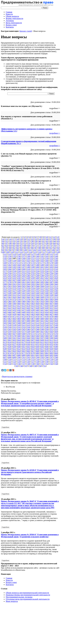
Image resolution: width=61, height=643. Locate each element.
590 (9, 338)
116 (39, 252)
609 (42, 340)
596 (37, 338)
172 (18, 263)
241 (4, 276)
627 (14, 344)
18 (18, 239)
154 (46, 259)
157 (4, 261)
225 (42, 271)
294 (28, 284)
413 (23, 306)
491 (51, 319)
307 (32, 286)
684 (56, 353)
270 (28, 280)
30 (3, 241)
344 (37, 293)
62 (3, 246)
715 (32, 360)
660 (56, 349)
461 (23, 314)
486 (28, 319)
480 (56, 317)
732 (56, 362)
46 (3, 243)
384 (56, 299)
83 (21, 248)
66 (18, 246)
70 (32, 246)
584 (37, 336)
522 (28, 325)
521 (23, 325)
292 (18, 284)
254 (9, 278)
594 (28, 338)
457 (4, 314)
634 (46, 344)
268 (18, 280)
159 (14, 261)
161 (23, 261)
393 (42, 301)
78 (3, 248)
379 (32, 299)
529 (4, 327)
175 (32, 263)
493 (4, 321)
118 (48, 252)
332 (37, 291)
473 (23, 317)
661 (4, 351)
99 (21, 250)
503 (51, 321)
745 (16, 366)
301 (5, 286)
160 (18, 261)
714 (28, 360)
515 (51, 323)
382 (46, 299)
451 (32, 312)
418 (46, 306)
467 (51, 314)
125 (23, 254)
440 (37, 310)
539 (51, 327)
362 (9, 297)
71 (36, 246)
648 (56, 347)
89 (43, 248)
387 (14, 301)
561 (42, 332)
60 (54, 243)
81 (14, 248)
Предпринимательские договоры (19, 597)
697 (4, 357)
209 (23, 269)
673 (4, 353)
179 (51, 263)
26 (47, 239)
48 (10, 243)
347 (51, 293)
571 (32, 334)
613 (4, 342)
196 (18, 267)
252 (56, 276)
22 (32, 239)
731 (51, 362)
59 (51, 243)
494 (9, 321)
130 (46, 254)
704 (37, 357)
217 (4, 271)
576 (56, 334)
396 (56, 301)
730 (46, 362)
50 (18, 243)
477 (42, 317)
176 (37, 263)
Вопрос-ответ (11, 25)
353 (23, 295)
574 (46, 334)
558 (28, 332)
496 (18, 321)
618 (28, 342)
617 (23, 342)
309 (42, 286)
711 (14, 360)
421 (4, 308)
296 (37, 284)
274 (46, 280)
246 (28, 276)
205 (5, 269)
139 (32, 256)
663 (14, 351)
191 (51, 265)
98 (17, 250)
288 (56, 282)
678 (28, 353)
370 (46, 297)
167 (51, 261)
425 (23, 308)
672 (56, 351)
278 (9, 282)
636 (56, 344)
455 (51, 312)
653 (23, 349)
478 (46, 317)
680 (37, 353)
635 (51, 344)
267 (14, 280)
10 (47, 237)
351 (14, 295)
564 (56, 332)
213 (42, 269)
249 (42, 276)
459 (14, 314)
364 (18, 297)
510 (28, 323)
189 (42, 265)
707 (51, 357)
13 (58, 237)
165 (42, 261)
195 (14, 267)
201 (42, 267)
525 (42, 325)
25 (43, 239)
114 (30, 252)
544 (18, 329)
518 (9, 325)
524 (37, 325)
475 (32, 317)
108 (3, 252)
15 (7, 239)
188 (37, 265)
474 (28, 317)
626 (9, 344)
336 (56, 291)
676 (18, 353)
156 (56, 259)
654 (28, 349)
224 (37, 271)
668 (37, 351)
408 (56, 304)
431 (51, 308)
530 (9, 327)
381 (42, 299)
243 (14, 276)
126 (28, 254)
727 (32, 362)
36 (25, 241)
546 (28, 329)
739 (32, 364)
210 (28, 269)
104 (43, 250)
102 (34, 250)
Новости (9, 14)
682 (46, 353)
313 (4, 289)
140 (37, 256)
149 (23, 259)
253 (4, 278)
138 (28, 256)
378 (28, 299)
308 (37, 286)
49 (14, 243)
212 (37, 269)
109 (7, 252)
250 (46, 276)
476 (37, 317)
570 (28, 334)
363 (14, 297)
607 (32, 340)
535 (32, 327)
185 (23, 265)
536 (37, 327)
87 (36, 248)
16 (10, 239)
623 (51, 342)
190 (46, 265)
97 (14, 250)
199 (32, 267)
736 (18, 364)
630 (28, 344)
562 (46, 332)
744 (56, 364)
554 (9, 332)
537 (42, 327)
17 (14, 239)
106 (53, 250)
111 (16, 252)
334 (46, 291)
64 (10, 246)
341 (23, 293)
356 (37, 295)
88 (40, 248)
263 (51, 278)
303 (14, 286)
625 (4, 344)
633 (42, 344)
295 (32, 284)
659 (51, 349)
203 (51, 267)
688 (18, 355)
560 (37, 332)
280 (18, 282)
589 (4, 338)
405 (42, 304)
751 (44, 366)
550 (46, 329)
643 (32, 347)
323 (51, 289)
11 (50, 237)
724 (18, 362)
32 (10, 241)
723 (14, 362)
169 (4, 263)
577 (4, 336)
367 (32, 297)
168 (56, 261)
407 (51, 304)
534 (28, 327)
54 (32, 243)
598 (46, 338)
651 (14, 349)
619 (32, 342)
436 (18, 310)
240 (56, 274)
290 (9, 284)
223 (32, 271)
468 (56, 314)
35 (21, 241)
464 (37, 314)
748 (30, 366)
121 (4, 254)
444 (56, 310)
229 (4, 274)
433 (4, 310)
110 (12, 252)
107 (57, 250)
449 (23, 312)
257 (23, 278)
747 (25, 366)
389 (23, 301)
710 (9, 360)
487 (32, 319)
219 (14, 271)
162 (28, 261)
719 (51, 360)
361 (4, 297)
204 (56, 267)
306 (28, 286)
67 (21, 246)
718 (46, 360)
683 (51, 353)
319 (32, 289)
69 (29, 246)
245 (23, 276)
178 (46, 263)
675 (14, 353)
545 (23, 329)
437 (23, 310)
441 (42, 310)
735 (14, 364)
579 (14, 336)
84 (25, 248)
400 (18, 304)
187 (32, 265)
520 (18, 325)
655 (32, 349)
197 (23, 267)
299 (51, 284)
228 (56, 271)
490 (46, 319)
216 (56, 269)
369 (42, 297)
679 (32, 353)
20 (25, 239)
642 (28, 347)
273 (42, 280)
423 (14, 308)
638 (9, 347)
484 (18, 319)
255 (14, 278)
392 (37, 301)
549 (42, 329)
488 (37, 319)
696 (56, 355)
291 (14, 284)
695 (51, 355)
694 (46, 355)
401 (23, 304)
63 (7, 246)
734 (9, 364)
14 (3, 239)
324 (56, 289)
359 (51, 295)
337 (4, 293)
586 (46, 336)
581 (23, 336)
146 (9, 259)
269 (23, 280)
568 (18, 334)
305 (23, 286)
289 (4, 284)
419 (51, 306)
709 (5, 360)
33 (14, 241)
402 (28, 304)
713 (23, 360)
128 (37, 254)
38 (32, 241)
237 (42, 274)
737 (23, 364)
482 (9, 319)
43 (51, 241)
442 (46, 310)
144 (56, 256)
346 (46, 293)
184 (18, 265)
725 (23, 362)
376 (18, 299)
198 (28, 267)
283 (32, 282)
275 (51, 280)
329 (23, 291)
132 (56, 254)
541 (4, 329)
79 (7, 248)
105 (48, 250)
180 (56, 263)
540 (56, 327)
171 (14, 263)
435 (14, 310)
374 (9, 299)
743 (51, 364)
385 (4, 301)
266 (9, 280)
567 (14, 334)
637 (4, 347)
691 (32, 355)
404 (37, 304)
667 (32, 351)
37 (29, 241)
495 (14, 321)
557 (23, 332)
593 (23, 338)
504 (56, 321)
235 (32, 274)
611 (51, 340)
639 (14, 347)
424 (18, 308)
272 (37, 280)
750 (39, 366)
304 (19, 286)
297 (42, 284)
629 (23, 344)
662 (9, 351)
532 (18, 327)
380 (37, 299)
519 (14, 325)
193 (4, 267)
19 (21, 239)
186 (28, 265)
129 (42, 254)
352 (18, 295)
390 (28, 301)
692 (37, 355)
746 (21, 366)
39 (36, 241)
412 (18, 306)
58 (47, 243)
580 (18, 336)
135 (14, 256)
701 (23, 357)
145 (4, 259)
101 (29, 250)
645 (42, 347)
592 (18, 338)
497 (23, 321)
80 (10, 248)
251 (51, 276)
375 (14, 299)
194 (9, 267)
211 (32, 269)
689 (23, 355)
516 (56, 323)
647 (51, 347)
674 (9, 353)
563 (51, 332)
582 (28, 336)
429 (42, 308)
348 (56, 293)
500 (37, 321)
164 (37, 261)
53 (29, 243)
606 (28, 340)
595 (32, 338)
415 (32, 306)
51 (21, 243)
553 (4, 332)
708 (56, 357)
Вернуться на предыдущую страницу (17, 376)
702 (28, 357)
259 (32, 278)
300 (56, 284)
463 (32, 314)
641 (23, 347)
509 (23, 323)
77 (58, 246)
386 (9, 301)
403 (32, 304)
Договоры (10, 21)
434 (9, 310)
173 (23, 263)
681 (42, 353)
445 (4, 312)
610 (46, 340)
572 (37, 334)
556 (18, 332)
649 (4, 349)
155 (51, 259)
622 (46, 342)
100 (25, 250)
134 (9, 256)
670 (46, 351)
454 (46, 312)
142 (46, 256)
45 (58, 241)
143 (51, 256)
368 (37, 297)
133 (4, 256)
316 (18, 289)
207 (14, 269)
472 (18, 317)
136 (18, 256)
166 (46, 261)
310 (46, 286)
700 (18, 357)
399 (14, 304)
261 (42, 278)
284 (37, 282)
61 (58, 243)
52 (25, 243)
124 (18, 254)
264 (56, 278)
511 (32, 323)
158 (9, 261)
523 (32, 325)
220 (18, 271)
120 (58, 252)
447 (14, 312)
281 (23, 282)
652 (18, 349)
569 (23, 334)
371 (51, 297)
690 (28, 355)
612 (56, 340)
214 (46, 269)
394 (46, 301)
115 (35, 252)
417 (42, 306)
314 (9, 289)
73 (43, 246)
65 (14, 246)
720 (56, 360)
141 (42, 256)
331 (32, 291)
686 (9, 355)
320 (37, 289)
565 (4, 334)
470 (9, 317)
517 (4, 325)
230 (9, 274)
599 (51, 338)
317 (23, 289)
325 (4, 291)
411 (14, 306)
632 (37, 344)
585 (42, 336)
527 (51, 325)
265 (4, 280)
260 (37, 278)
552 (56, 329)
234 (28, 274)
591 (14, 338)
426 (28, 308)
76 (54, 246)
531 (14, 327)
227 (51, 271)
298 (46, 284)
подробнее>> (54, 133)
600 (56, 338)
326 (9, 291)
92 (54, 248)
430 (46, 308)
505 (5, 323)
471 (14, 317)
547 (32, 329)
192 (56, 265)
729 (42, 362)
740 (37, 364)
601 (5, 340)
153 (42, 259)
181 (4, 265)
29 (58, 239)
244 (18, 276)
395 (51, 301)
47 (7, 243)
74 (47, 246)
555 (14, 332)
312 (56, 286)
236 (37, 274)
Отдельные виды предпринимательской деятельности (27, 599)
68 (25, 246)
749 (35, 366)
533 (23, 327)
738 (28, 364)
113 (25, 252)
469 (4, 317)
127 (32, 254)
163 (32, 261)
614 (9, 342)
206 (9, 269)
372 (56, 297)
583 (32, 336)
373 (4, 299)
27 (51, 239)
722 (9, 362)
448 (18, 312)
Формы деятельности (14, 18)
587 (51, 336)
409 (5, 306)
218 (9, 271)
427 (32, 308)
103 (39, 250)
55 (36, 243)
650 (9, 349)
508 (19, 323)
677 (23, 353)
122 (9, 254)
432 (56, 308)
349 (4, 295)
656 (37, 349)
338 (9, 293)
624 (56, 342)
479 (51, 317)
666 (28, 351)
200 (37, 267)
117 (44, 252)
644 (37, 347)
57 (43, 243)
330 (28, 291)
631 (32, 344)
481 (4, 319)
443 (51, 310)
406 (46, 304)
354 (28, 295)
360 (56, 295)
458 (9, 314)
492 (56, 319)
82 (18, 248)
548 (37, 329)
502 (46, 321)
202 (46, 267)
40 (40, 241)
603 (14, 340)
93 (58, 248)
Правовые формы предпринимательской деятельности (28, 595)
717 (42, 360)
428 (37, 308)
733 (4, 364)
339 (14, 293)
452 (37, 312)
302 (9, 286)
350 (9, 295)
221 (23, 271)
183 (14, 265)
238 (46, 274)
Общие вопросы (12, 16)
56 (40, 243)
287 (51, 282)
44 (54, 241)
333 (42, 291)
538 (46, 327)
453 (42, 312)
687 (14, 355)
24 (40, 239)
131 (51, 254)
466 (46, 314)
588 (56, 336)
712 (18, 360)
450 (28, 312)
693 (42, 355)
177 (42, 263)
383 (51, 299)
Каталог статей (26, 31)
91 (51, 248)
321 (42, 289)
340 (18, 293)
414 (28, 306)
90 (47, 248)
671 (51, 351)
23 (36, 239)
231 (14, 274)
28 (54, 239)
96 (10, 250)
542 (9, 329)
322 (46, 289)
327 (14, 291)
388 (18, 301)
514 (46, 323)
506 (9, 323)
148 (18, 259)
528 (56, 325)
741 (42, 364)
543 (14, 329)
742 (46, 364)
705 (42, 357)
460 (18, 314)
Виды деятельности (14, 23)
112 (21, 252)
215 (51, 269)
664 (18, 351)
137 (23, 256)
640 (18, 347)
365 (23, 297)
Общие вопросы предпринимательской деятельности (27, 593)
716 (37, 360)
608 (37, 340)
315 (14, 289)
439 (32, 310)
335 (51, 291)
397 (4, 304)
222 (28, 271)
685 (4, 355)
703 (32, 357)
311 (51, 286)
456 (56, 312)
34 (18, 241)
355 (32, 295)
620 (37, 342)
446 (9, 312)
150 (28, 259)
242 (9, 276)
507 (14, 323)
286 (46, 282)
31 (7, 241)
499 (32, 321)
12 (54, 237)
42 (47, 241)
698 (9, 357)
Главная (9, 12)
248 (37, 276)
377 (23, 299)
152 (37, 259)
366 (28, 297)
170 (9, 263)
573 (42, 334)
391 (32, 301)
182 (9, 265)
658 (46, 349)
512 (37, 323)
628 (18, 344)
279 (14, 282)
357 (42, 295)
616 (18, 342)
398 (9, 304)
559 (32, 332)
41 (43, 241)
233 (23, 274)
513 (42, 323)
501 (42, 321)
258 (28, 278)
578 (9, 336)
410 (9, 306)
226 (46, 271)
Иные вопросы (12, 601)
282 (28, 282)
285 (42, 282)
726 (28, 362)
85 (29, 248)
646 (46, 347)
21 (29, 239)
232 (18, 274)
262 (46, 278)
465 (42, 314)
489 (42, 319)
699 (14, 357)
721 (4, 362)
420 (56, 306)
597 (42, 338)
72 (40, 246)
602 (9, 340)
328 (18, 291)
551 (51, 329)
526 (46, 325)
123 (14, 254)
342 (28, 293)
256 (18, 278)
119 (53, 252)
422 (9, 308)
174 (28, 263)
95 (6, 250)
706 (46, 357)
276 (56, 280)
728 (37, 362)
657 (42, 349)
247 (32, 276)
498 (28, 321)
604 (19, 340)
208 (19, 269)
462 (28, 314)
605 (23, 340)
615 (14, 342)
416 (37, 306)
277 (4, 282)
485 (23, 319)
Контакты (10, 27)
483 (14, 319)
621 (42, 342)
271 (32, 280)
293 (23, 284)
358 (46, 295)
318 (28, 289)
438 (28, 310)
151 (32, 259)
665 (23, 351)
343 (32, 293)
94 (3, 250)
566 (9, 334)
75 (51, 246)
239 (51, 274)
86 (32, 248)
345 (42, 293)
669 (42, 351)
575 (51, 334)
